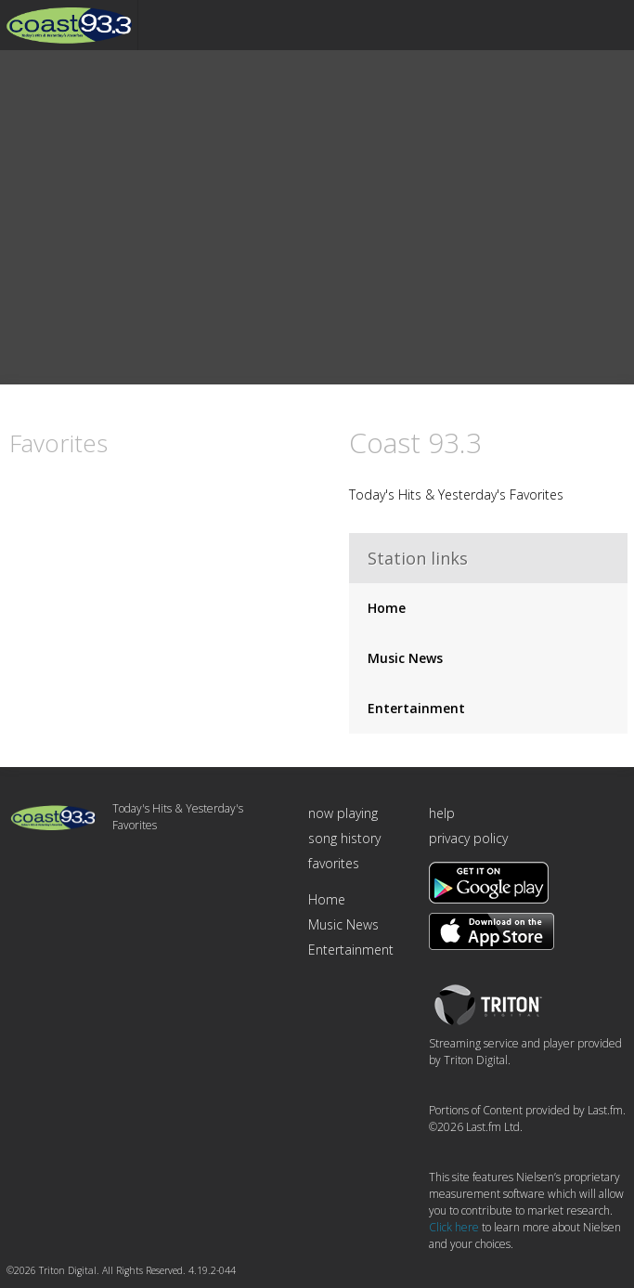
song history (344, 839)
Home (387, 609)
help (442, 814)
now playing (343, 814)
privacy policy (468, 839)
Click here (454, 1228)
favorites (333, 864)
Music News (405, 659)
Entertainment (416, 709)
